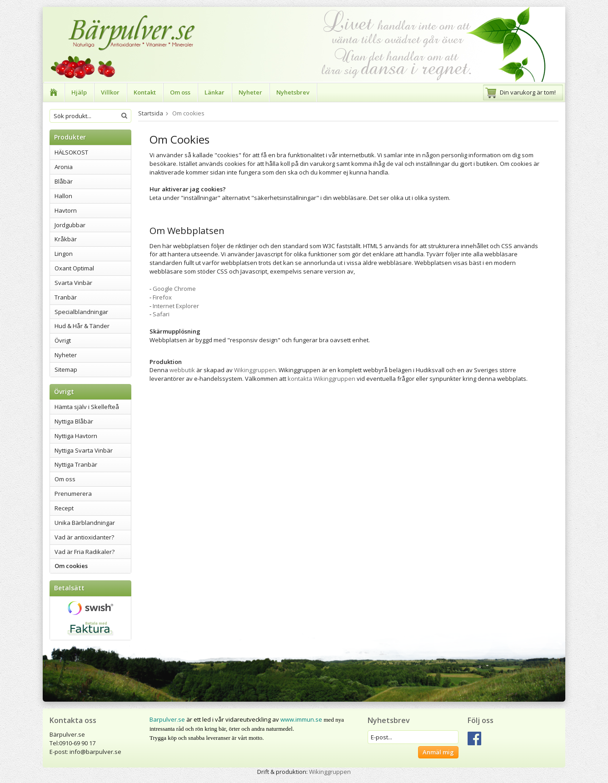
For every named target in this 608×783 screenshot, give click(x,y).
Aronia (64, 167)
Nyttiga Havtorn (76, 436)
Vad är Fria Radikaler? (85, 552)
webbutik (182, 370)
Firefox (162, 297)
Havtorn (66, 210)
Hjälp (79, 92)
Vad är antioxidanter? (84, 537)
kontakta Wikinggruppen (322, 378)
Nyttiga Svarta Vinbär (84, 450)
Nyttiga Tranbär (76, 464)
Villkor (110, 92)
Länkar (214, 92)
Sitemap (66, 369)
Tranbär (66, 297)
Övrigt (63, 340)
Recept (64, 508)
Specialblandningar (81, 312)
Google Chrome (174, 288)
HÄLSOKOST (71, 152)
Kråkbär (66, 239)
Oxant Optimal (74, 268)
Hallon (63, 196)
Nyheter (250, 92)
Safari (161, 314)
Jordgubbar (70, 225)
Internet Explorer (176, 306)
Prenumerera (73, 493)
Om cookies (71, 566)
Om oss (180, 92)
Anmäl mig (438, 752)
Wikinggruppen (255, 370)
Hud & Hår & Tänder (82, 326)
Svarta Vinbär (73, 283)
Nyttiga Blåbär (74, 421)
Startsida (150, 113)
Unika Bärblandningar (85, 523)
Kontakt (145, 92)
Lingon (64, 253)
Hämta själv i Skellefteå (87, 407)
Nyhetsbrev (292, 92)
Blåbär (64, 181)
